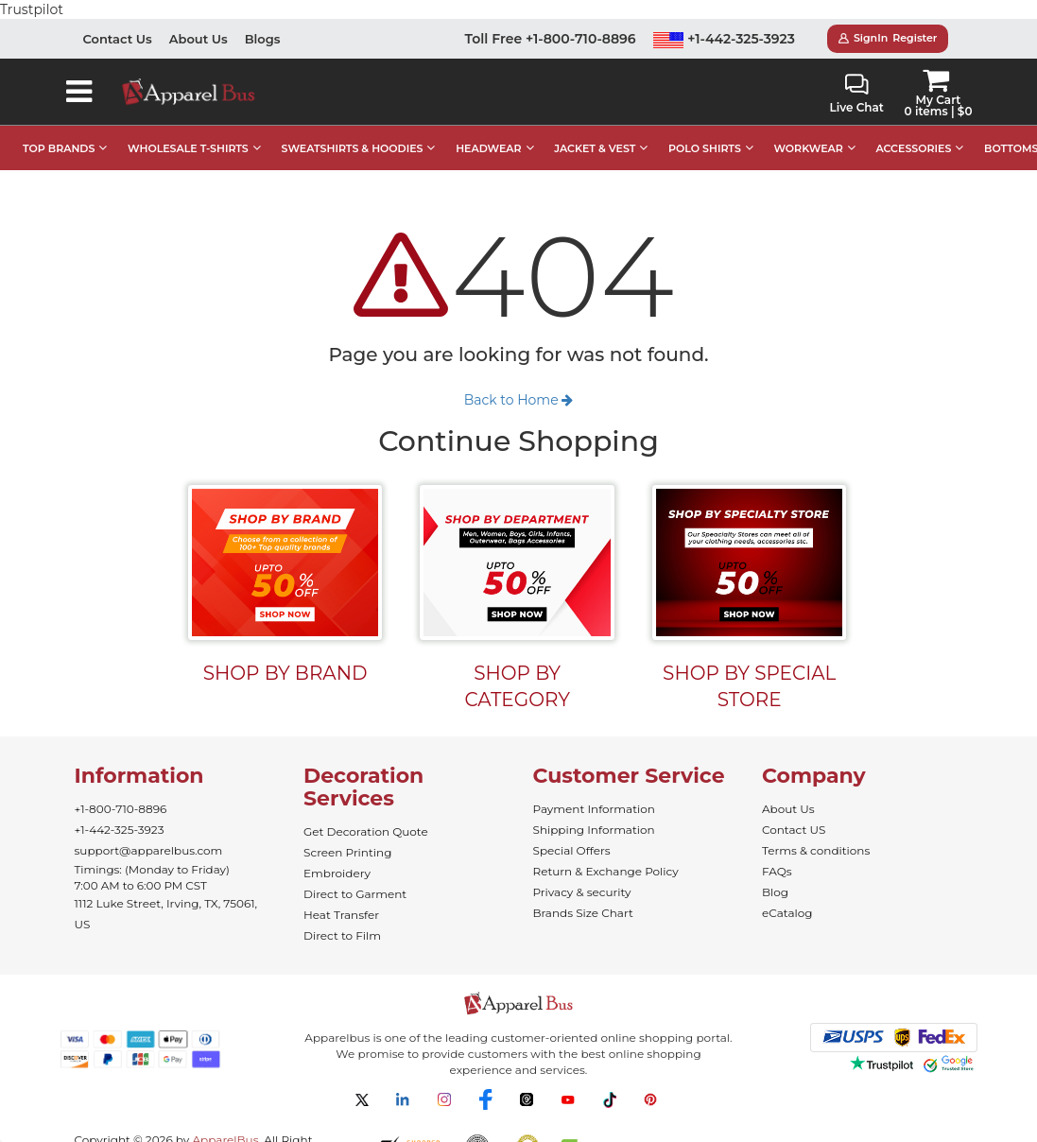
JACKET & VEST (594, 129)
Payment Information (594, 790)
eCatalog (787, 894)
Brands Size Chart (583, 894)
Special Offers (572, 831)
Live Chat (857, 75)
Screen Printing (347, 833)
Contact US (793, 811)
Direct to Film (342, 916)
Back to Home (519, 380)
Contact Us (117, 19)
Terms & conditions (816, 831)
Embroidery (337, 854)
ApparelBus (225, 1121)
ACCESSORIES (913, 129)
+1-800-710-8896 (121, 790)
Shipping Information (594, 811)
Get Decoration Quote (365, 812)
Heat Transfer (341, 896)
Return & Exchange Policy (606, 852)
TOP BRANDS (59, 129)
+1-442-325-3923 (724, 19)
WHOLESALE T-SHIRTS (188, 129)
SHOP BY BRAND (285, 654)
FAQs (777, 852)
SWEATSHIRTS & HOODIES (352, 129)
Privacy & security (582, 873)
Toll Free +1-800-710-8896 (550, 19)
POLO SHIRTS (704, 129)
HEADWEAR (488, 129)
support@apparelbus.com (149, 831)
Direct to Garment (354, 875)
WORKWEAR (808, 129)
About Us (198, 19)
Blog (775, 873)
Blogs (263, 19)
